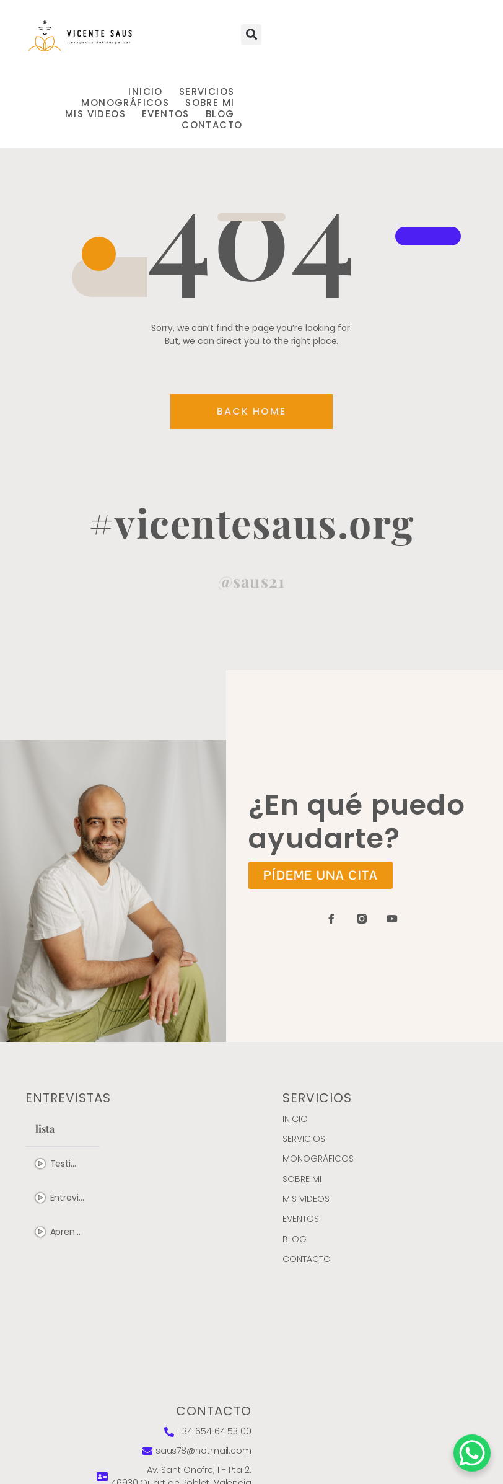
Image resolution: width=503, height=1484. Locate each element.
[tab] (62, 1164)
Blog (220, 114)
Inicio (145, 91)
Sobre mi (209, 102)
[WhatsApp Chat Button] (472, 1453)
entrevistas (68, 1097)
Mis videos (95, 114)
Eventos (166, 114)
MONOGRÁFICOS (125, 102)
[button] (251, 34)
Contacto (212, 125)
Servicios (207, 91)
